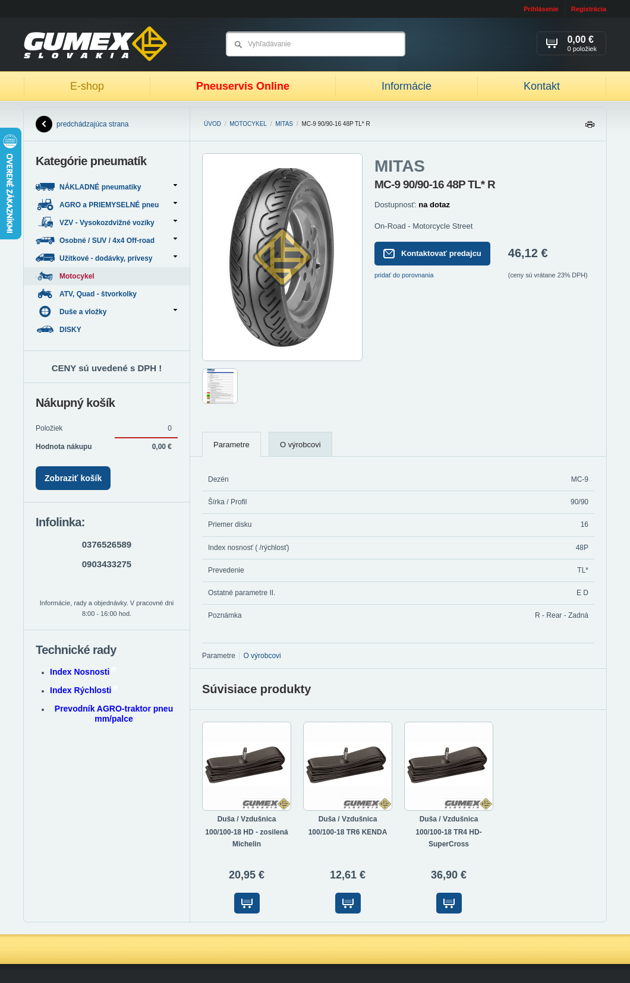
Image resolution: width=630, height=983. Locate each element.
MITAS (284, 124)
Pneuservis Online (242, 86)
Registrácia (588, 8)
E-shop (87, 86)
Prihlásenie (541, 8)
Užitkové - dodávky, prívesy (106, 258)
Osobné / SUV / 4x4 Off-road (106, 240)
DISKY (59, 329)
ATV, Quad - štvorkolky (87, 293)
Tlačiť (589, 127)
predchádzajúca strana (82, 124)
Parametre (231, 444)
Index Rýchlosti (84, 690)
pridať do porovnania (404, 275)
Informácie (406, 86)
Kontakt (542, 86)
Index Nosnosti (83, 672)
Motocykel (248, 124)
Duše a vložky (106, 311)
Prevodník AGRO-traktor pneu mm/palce (114, 713)
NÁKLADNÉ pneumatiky (106, 186)
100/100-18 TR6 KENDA (348, 832)
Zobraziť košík (73, 478)
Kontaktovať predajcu (432, 253)
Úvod (212, 124)
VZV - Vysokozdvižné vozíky (106, 222)
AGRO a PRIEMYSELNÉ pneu (106, 204)
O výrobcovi (300, 444)
